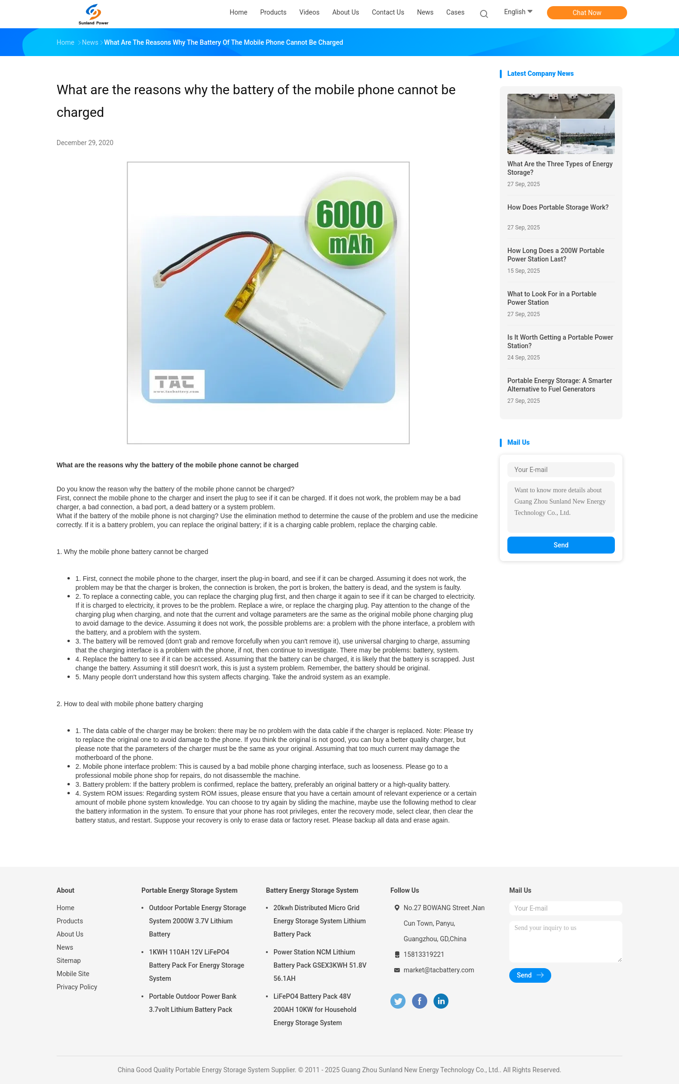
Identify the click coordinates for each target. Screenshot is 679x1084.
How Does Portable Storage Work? (558, 207)
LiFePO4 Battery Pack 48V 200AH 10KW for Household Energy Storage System (314, 1010)
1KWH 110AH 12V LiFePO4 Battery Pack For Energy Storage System (196, 965)
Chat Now (587, 12)
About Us (70, 934)
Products (70, 921)
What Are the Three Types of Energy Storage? (560, 168)
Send (561, 545)
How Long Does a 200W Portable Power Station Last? (555, 255)
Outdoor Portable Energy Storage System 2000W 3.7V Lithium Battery (197, 921)
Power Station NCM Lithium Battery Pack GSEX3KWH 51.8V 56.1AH (319, 965)
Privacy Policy (77, 987)
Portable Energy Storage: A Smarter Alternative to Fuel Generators (559, 385)
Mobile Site (73, 974)
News (65, 947)
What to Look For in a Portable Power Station (551, 298)
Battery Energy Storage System (312, 890)
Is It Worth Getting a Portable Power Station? (560, 342)
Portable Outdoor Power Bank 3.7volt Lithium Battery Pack (193, 1003)
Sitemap (69, 960)
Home (66, 908)
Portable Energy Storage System (189, 890)
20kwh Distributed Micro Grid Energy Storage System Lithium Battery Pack (319, 921)
